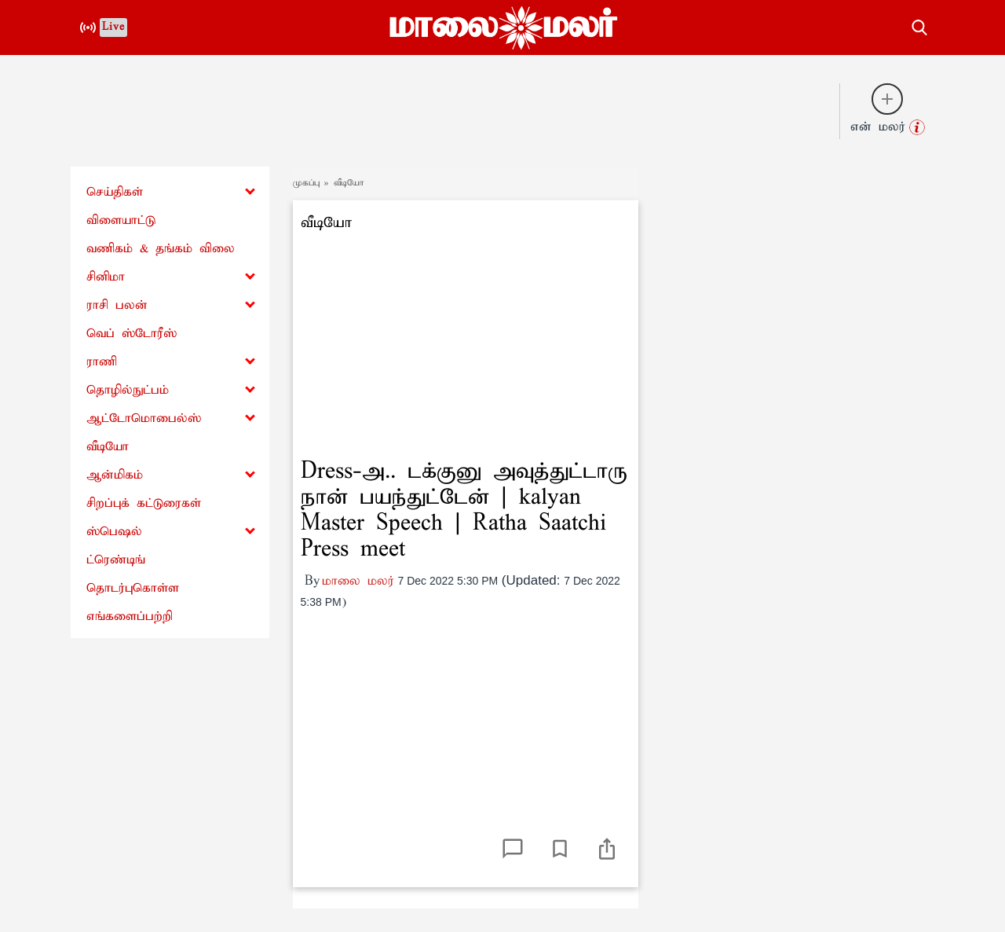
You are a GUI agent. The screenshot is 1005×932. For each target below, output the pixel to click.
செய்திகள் (114, 192)
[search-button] (919, 25)
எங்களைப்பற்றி (129, 616)
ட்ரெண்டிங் (115, 559)
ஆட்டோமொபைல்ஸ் (143, 418)
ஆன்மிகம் (114, 475)
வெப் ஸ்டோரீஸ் (131, 333)
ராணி (101, 361)
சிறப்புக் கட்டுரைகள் (143, 503)
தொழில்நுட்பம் (127, 390)
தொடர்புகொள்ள (132, 588)
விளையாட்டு (120, 220)
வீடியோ (107, 446)
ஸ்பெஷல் (114, 531)
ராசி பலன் (117, 305)
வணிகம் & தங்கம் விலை (160, 248)
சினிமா (105, 277)
